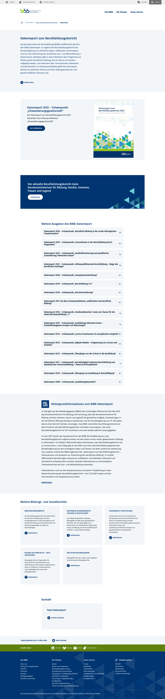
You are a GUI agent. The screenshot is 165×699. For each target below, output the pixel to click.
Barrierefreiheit (120, 671)
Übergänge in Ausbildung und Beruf (65, 674)
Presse (86, 664)
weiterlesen (35, 197)
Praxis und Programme (60, 666)
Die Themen (121, 12)
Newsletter (87, 666)
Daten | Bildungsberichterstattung (46, 22)
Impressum (119, 666)
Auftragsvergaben (26, 676)
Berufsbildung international (62, 671)
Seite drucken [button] (61, 640)
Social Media (88, 669)
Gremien (23, 669)
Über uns (23, 664)
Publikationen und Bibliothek (94, 674)
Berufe (54, 664)
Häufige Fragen (89, 676)
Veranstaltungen (89, 671)
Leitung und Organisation (29, 666)
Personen (23, 671)
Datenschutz (119, 669)
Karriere (23, 674)
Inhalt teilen (29, 82)
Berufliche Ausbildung (60, 676)
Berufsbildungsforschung (61, 669)
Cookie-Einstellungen (122, 674)
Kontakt (118, 664)
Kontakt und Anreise (27, 678)
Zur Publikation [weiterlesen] (36, 128)
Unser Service (137, 12)
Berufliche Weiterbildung (61, 683)
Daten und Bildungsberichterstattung (65, 686)
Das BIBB (109, 12)
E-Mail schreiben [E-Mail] (57, 618)
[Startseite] (22, 23)
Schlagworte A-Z (89, 678)
